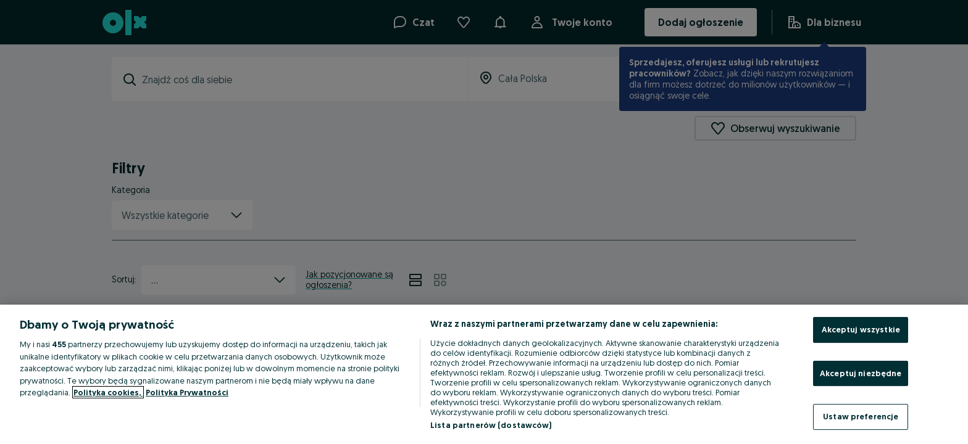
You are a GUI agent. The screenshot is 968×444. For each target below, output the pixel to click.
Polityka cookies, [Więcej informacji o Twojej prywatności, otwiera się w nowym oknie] (108, 392)
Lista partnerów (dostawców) (491, 425)
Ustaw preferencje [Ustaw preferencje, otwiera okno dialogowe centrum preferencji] (860, 416)
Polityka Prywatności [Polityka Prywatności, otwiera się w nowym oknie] (187, 392)
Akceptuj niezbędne (860, 373)
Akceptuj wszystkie (861, 329)
